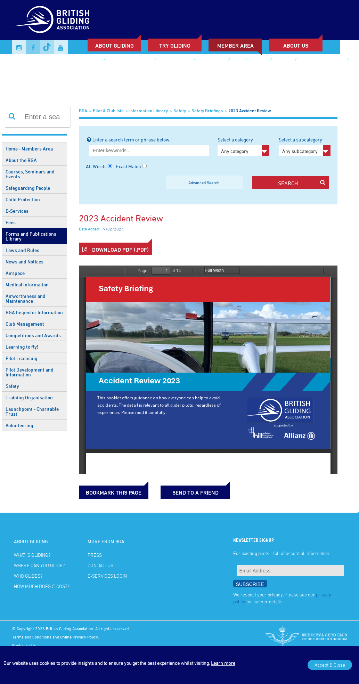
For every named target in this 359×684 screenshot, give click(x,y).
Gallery (259, 60)
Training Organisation (29, 397)
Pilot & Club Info (108, 110)
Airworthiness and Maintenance (26, 298)
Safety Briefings (207, 110)
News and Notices (24, 261)
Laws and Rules (22, 250)
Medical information (27, 284)
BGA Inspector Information (34, 312)
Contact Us (100, 565)
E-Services (17, 211)
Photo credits (24, 645)
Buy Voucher (212, 60)
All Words (96, 166)
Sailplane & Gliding (130, 60)
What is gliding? (32, 555)
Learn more (223, 663)
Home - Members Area (29, 149)
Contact (283, 60)
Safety (12, 386)
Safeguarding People (28, 188)
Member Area (235, 45)
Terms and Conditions (31, 636)
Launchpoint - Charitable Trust (32, 411)
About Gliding (114, 45)
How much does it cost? (42, 586)
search (301, 183)
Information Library (148, 110)
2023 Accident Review (249, 110)
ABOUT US (295, 45)
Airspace (15, 273)
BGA (83, 110)
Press (95, 555)
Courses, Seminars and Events (30, 174)
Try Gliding (174, 45)
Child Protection (23, 199)
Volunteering (19, 425)
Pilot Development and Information (30, 372)
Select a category (243, 146)
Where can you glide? (39, 565)
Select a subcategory (305, 146)
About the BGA (21, 160)
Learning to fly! (22, 347)
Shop (237, 60)
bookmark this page (113, 492)
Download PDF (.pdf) (115, 249)
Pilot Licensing (22, 358)
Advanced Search (204, 182)
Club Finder (88, 60)
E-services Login (37, 70)
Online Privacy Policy (79, 636)
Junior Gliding (174, 60)
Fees (11, 222)
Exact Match (128, 166)
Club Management (25, 324)
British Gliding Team (322, 60)
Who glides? (28, 576)
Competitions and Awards (33, 335)
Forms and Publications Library (31, 236)
